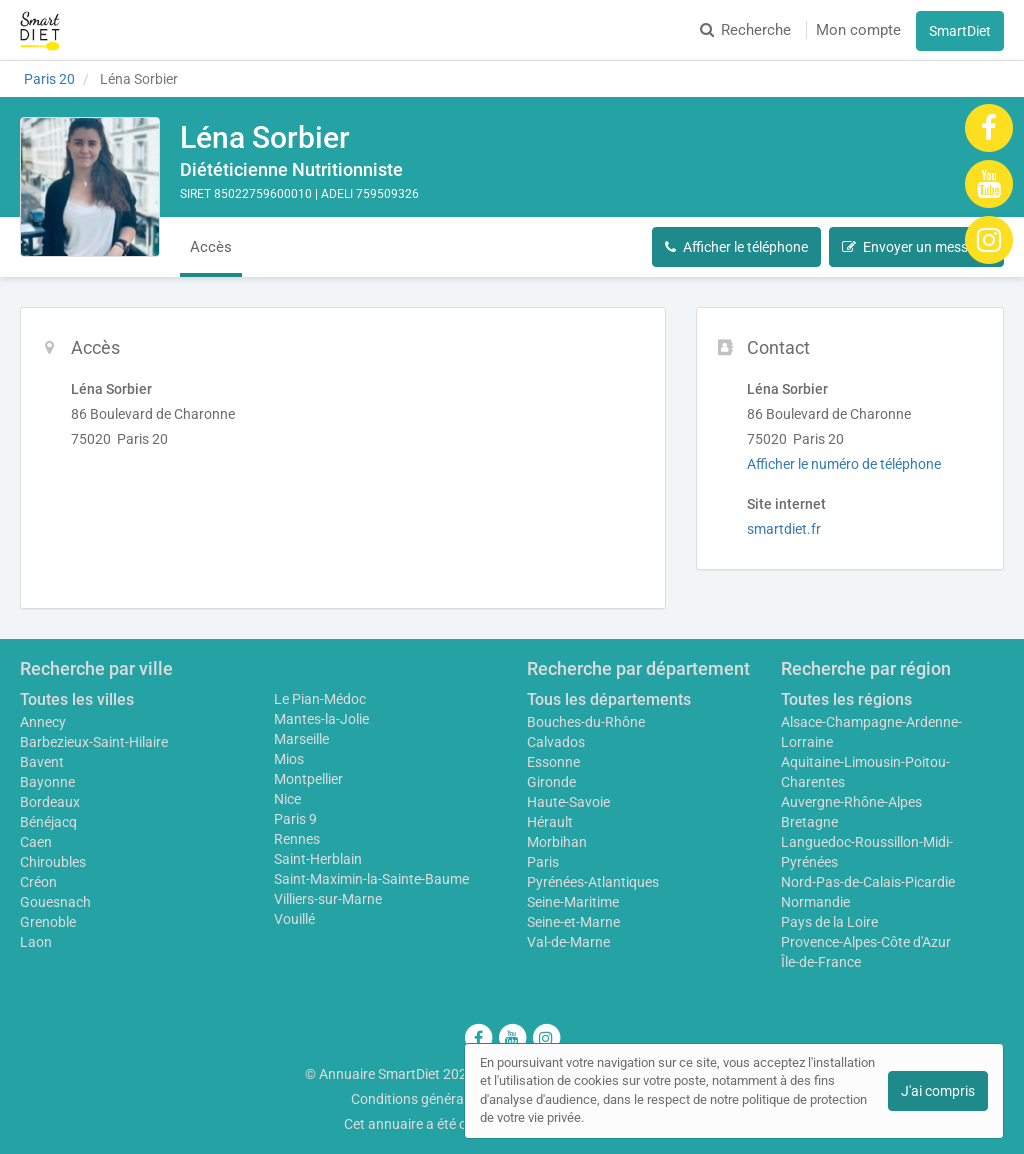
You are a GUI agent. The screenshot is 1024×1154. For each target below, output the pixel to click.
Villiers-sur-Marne (328, 899)
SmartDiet (960, 31)
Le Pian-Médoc (320, 699)
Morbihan (557, 842)
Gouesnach (55, 902)
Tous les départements (609, 699)
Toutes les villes (77, 699)
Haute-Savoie (568, 802)
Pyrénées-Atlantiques (593, 882)
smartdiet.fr (784, 529)
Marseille (301, 739)
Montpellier (308, 779)
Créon (38, 882)
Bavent (42, 762)
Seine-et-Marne (573, 922)
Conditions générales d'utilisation (453, 1099)
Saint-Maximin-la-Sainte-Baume (371, 879)
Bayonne (47, 782)
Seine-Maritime (573, 902)
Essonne (553, 762)
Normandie (815, 902)
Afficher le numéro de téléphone (844, 464)
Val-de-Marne (568, 942)
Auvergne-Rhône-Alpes (851, 802)
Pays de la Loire (829, 922)
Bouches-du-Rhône (586, 722)
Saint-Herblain (318, 859)
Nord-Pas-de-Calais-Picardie (868, 882)
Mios (289, 759)
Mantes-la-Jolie (321, 719)
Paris (543, 862)
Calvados (556, 742)
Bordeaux (50, 802)
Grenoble (48, 922)
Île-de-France (821, 962)
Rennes (297, 839)
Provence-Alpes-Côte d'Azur (866, 942)
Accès (211, 247)
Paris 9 (295, 819)
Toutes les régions (846, 699)
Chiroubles (53, 862)
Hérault (550, 822)
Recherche (745, 30)
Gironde (551, 782)
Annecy (43, 722)
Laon (36, 942)
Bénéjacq (48, 822)
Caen (36, 842)
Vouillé (294, 919)
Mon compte (858, 30)
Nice (287, 799)
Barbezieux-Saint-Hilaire (94, 742)
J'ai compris (938, 1091)
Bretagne (809, 822)
